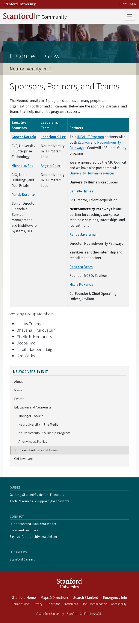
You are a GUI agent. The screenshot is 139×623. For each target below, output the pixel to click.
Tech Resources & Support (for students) (40, 501)
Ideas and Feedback (24, 530)
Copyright (53, 604)
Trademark (71, 604)
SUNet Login (127, 4)
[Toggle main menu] (130, 16)
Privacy (37, 604)
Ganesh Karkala (24, 137)
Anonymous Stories (32, 441)
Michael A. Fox (22, 165)
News (18, 390)
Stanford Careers (22, 559)
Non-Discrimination (94, 604)
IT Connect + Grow (35, 56)
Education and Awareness (32, 407)
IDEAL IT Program (90, 137)
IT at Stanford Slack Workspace (33, 524)
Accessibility (119, 604)
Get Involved (23, 458)
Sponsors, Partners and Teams (36, 450)
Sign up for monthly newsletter (33, 536)
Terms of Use (20, 604)
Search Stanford (85, 597)
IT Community (35, 17)
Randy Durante (23, 194)
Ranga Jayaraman (84, 234)
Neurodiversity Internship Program (44, 433)
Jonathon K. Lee (53, 137)
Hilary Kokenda (81, 284)
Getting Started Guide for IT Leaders (37, 494)
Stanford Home (24, 597)
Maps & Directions (55, 597)
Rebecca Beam (81, 267)
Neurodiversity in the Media (38, 424)
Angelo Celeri (51, 165)
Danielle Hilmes (81, 191)
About (18, 381)
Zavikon (84, 142)
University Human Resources (92, 173)
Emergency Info (115, 597)
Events (19, 398)
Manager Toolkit (30, 416)
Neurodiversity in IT (31, 69)
